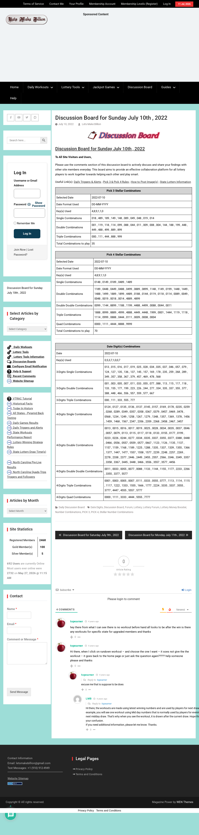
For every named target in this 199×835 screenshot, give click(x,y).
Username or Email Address (25, 183)
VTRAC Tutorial (19, 398)
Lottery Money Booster (173, 507)
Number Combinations (68, 512)
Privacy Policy (84, 769)
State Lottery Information (175, 182)
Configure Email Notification (27, 366)
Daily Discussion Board (72, 507)
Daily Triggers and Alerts (25, 427)
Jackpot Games (104, 87)
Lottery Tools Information (25, 356)
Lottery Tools (70, 87)
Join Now (20, 249)
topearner (102, 679)
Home (14, 87)
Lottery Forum (151, 507)
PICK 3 (86, 512)
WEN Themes (185, 802)
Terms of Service (33, 4)
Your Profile (76, 4)
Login (186, 589)
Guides (166, 87)
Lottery (138, 507)
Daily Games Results (22, 423)
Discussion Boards (21, 361)
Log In (167, 4)
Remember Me (24, 223)
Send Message (19, 692)
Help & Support (19, 371)
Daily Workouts (38, 87)
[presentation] (35, 682)
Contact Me (56, 4)
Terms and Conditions (89, 774)
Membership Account (102, 4)
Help (13, 98)
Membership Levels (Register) (139, 4)
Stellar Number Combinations (116, 512)
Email (11, 624)
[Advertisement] (138, 50)
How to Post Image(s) (144, 182)
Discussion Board (140, 87)
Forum (129, 507)
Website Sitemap (20, 381)
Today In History (20, 408)
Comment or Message (22, 639)
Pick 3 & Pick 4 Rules (116, 182)
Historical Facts (20, 403)
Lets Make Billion (91, 124)
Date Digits (97, 507)
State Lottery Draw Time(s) (26, 451)
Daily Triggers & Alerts (87, 182)
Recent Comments (21, 376)
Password (20, 204)
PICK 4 (95, 512)
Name (12, 609)
